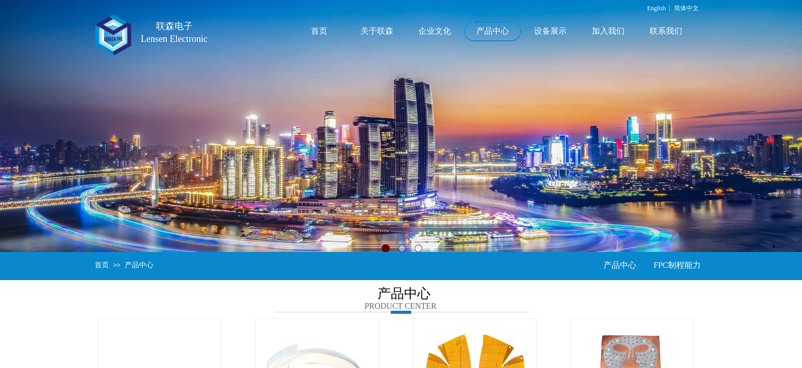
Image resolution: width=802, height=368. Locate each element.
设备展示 (550, 31)
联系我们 (666, 31)
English (656, 8)
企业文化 (434, 31)
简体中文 (686, 8)
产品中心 (492, 31)
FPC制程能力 (677, 265)
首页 (319, 31)
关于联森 (377, 31)
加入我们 (608, 31)
